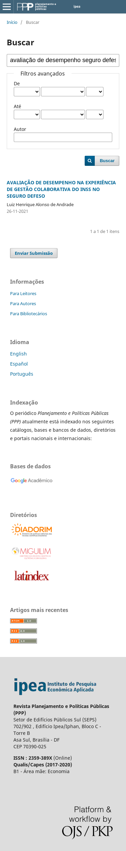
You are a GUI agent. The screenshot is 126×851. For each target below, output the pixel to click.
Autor (20, 129)
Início (12, 22)
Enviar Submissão (34, 253)
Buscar (107, 160)
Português (21, 374)
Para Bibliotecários (28, 314)
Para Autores (23, 303)
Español (19, 364)
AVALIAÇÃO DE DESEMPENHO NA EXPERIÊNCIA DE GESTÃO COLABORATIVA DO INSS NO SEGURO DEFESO (61, 189)
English (18, 353)
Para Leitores (23, 293)
